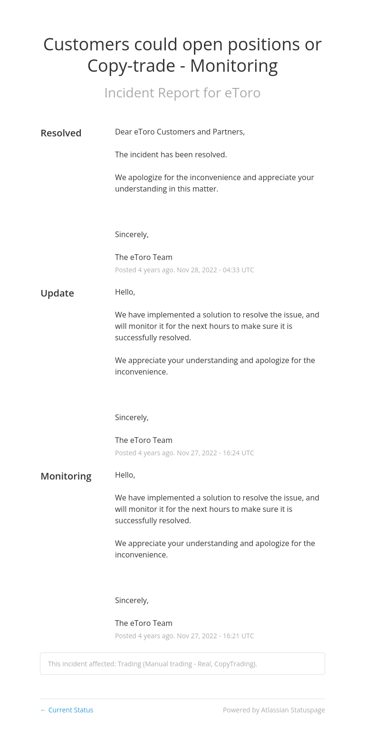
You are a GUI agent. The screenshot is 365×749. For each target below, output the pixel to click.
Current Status (66, 709)
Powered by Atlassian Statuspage (274, 709)
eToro (243, 92)
